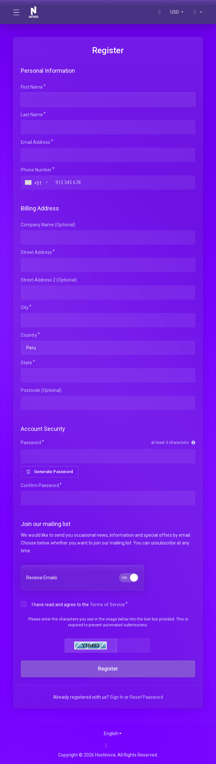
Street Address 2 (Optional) (49, 279)
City (25, 307)
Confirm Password (40, 485)
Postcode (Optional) (41, 390)
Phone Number (36, 169)
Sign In (117, 697)
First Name (32, 87)
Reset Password (146, 697)
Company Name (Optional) (48, 224)
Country (29, 335)
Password (31, 442)
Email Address (35, 142)
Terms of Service (107, 604)
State (26, 362)
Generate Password (49, 471)
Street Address (36, 252)
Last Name (32, 114)
